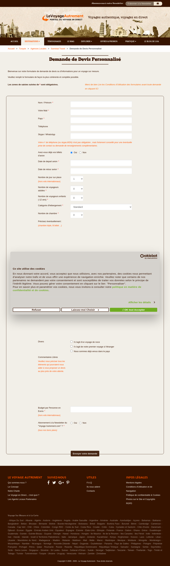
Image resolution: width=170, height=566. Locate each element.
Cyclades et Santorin (125, 527)
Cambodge (144, 524)
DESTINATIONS (32, 41)
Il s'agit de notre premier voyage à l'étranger (92, 346)
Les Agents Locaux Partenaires (22, 499)
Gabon (128, 530)
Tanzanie (121, 550)
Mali (85, 540)
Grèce (144, 530)
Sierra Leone (21, 550)
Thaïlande (140, 550)
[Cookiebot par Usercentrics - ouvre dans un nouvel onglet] (142, 256)
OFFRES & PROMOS (108, 41)
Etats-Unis (90, 530)
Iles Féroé (139, 534)
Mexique (121, 540)
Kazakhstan (102, 537)
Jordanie (91, 537)
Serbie (145, 547)
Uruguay (61, 553)
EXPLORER (86, 41)
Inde (148, 534)
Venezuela (71, 553)
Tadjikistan (110, 550)
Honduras (75, 534)
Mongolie (143, 540)
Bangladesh (13, 524)
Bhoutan (33, 524)
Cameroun (156, 524)
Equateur (59, 530)
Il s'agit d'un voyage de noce (85, 342)
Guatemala (13, 534)
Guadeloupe (155, 530)
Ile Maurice (96, 534)
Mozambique (14, 543)
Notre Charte (14, 491)
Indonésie (156, 534)
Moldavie (132, 540)
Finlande (110, 530)
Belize (24, 524)
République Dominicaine (85, 547)
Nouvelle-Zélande (62, 543)
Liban (158, 537)
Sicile (10, 550)
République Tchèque (108, 547)
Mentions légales (134, 483)
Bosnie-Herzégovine (67, 524)
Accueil (11, 49)
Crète (104, 527)
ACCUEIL (14, 41)
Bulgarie (101, 524)
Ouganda (84, 543)
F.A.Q (89, 483)
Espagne (70, 530)
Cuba (111, 527)
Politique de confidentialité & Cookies (143, 495)
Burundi (125, 524)
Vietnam (82, 553)
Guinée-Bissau (35, 534)
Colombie (45, 527)
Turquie (22, 49)
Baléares (157, 520)
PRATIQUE (131, 41)
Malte (92, 540)
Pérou (32, 547)
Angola (67, 520)
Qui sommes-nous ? (17, 483)
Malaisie (66, 540)
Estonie (79, 530)
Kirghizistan (123, 537)
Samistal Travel (58, 49)
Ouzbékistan (96, 543)
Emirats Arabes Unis (43, 530)
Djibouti (11, 530)
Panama (108, 543)
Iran (9, 537)
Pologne (147, 543)
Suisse (65, 550)
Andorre (46, 520)
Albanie (28, 520)
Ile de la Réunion (111, 534)
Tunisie (19, 553)
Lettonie (150, 537)
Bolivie (52, 524)
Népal (75, 543)
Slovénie (44, 550)
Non (82, 152)
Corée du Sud (72, 527)
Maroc (100, 540)
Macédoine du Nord (27, 540)
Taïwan (131, 550)
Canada (11, 527)
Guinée (23, 534)
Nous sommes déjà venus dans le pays (90, 351)
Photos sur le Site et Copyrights (140, 499)
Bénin (133, 524)
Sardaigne (135, 547)
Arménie (104, 520)
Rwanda (68, 547)
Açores (136, 520)
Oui (73, 152)
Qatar (39, 547)
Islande (25, 537)
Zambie (91, 553)
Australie (114, 520)
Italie (64, 537)
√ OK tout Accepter (133, 309)
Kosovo (134, 537)
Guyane (47, 534)
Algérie (37, 520)
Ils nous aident (93, 487)
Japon (82, 537)
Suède (91, 550)
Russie (59, 547)
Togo (149, 550)
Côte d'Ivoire (143, 527)
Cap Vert (21, 527)
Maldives (76, 540)
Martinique (110, 540)
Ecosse (20, 530)
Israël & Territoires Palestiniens (45, 537)
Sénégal (99, 550)
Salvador (124, 547)
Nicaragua (36, 543)
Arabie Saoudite (79, 520)
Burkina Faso (113, 524)
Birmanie (43, 524)
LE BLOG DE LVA (151, 41)
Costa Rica (86, 527)
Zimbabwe (101, 553)
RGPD (129, 503)
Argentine (93, 520)
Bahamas (146, 520)
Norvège (47, 543)
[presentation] (79, 438)
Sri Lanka (55, 550)
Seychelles (156, 547)
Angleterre (57, 520)
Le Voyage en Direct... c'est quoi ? (23, 495)
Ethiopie (100, 530)
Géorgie (57, 534)
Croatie (96, 527)
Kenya (113, 537)
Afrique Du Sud (16, 520)
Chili (29, 527)
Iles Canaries (127, 534)
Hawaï (66, 534)
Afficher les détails (139, 302)
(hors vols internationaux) (49, 415)
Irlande (16, 537)
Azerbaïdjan (125, 520)
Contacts (91, 491)
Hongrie (85, 534)
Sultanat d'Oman (77, 550)
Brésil (92, 524)
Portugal (23, 547)
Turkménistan (31, 553)
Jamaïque (72, 537)
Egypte (29, 530)
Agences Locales (38, 49)
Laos (142, 537)
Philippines (136, 543)
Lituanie (11, 540)
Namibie (26, 543)
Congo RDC (57, 527)
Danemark (156, 527)
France (120, 530)
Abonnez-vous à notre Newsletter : (109, 3)
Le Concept (13, 487)
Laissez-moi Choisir (85, 309)
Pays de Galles (121, 543)
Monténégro (155, 540)
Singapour (34, 550)
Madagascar (44, 540)
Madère (56, 540)
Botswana (83, 524)
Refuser (36, 309)
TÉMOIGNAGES (54, 41)
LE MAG (70, 41)
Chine (36, 527)
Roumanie (49, 547)
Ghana (136, 530)
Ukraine (51, 553)
